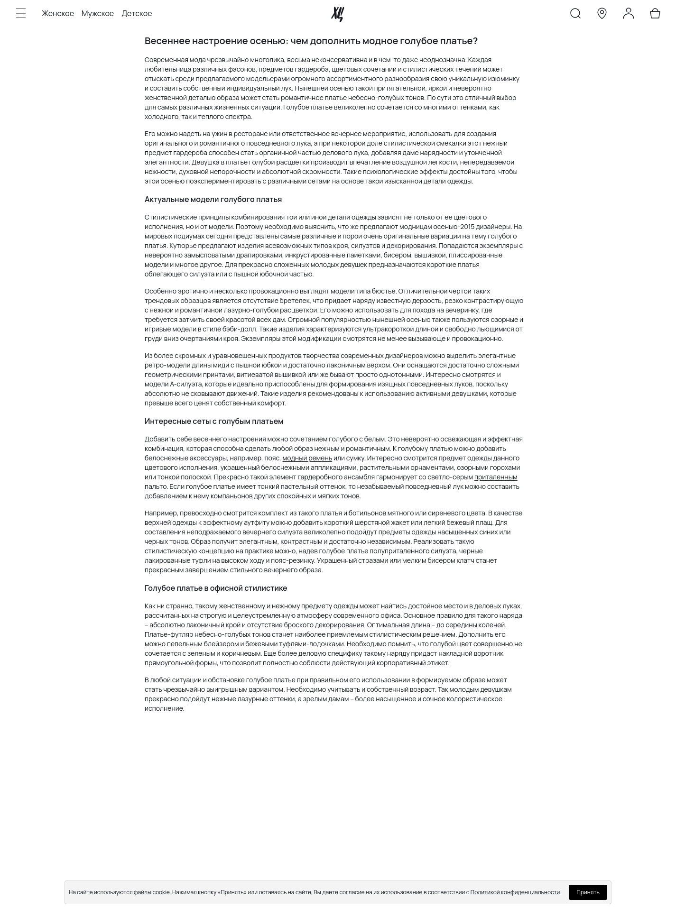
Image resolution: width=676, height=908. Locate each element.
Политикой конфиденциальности (515, 892)
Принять (587, 892)
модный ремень (308, 457)
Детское (136, 13)
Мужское (98, 13)
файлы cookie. (152, 892)
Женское (58, 13)
